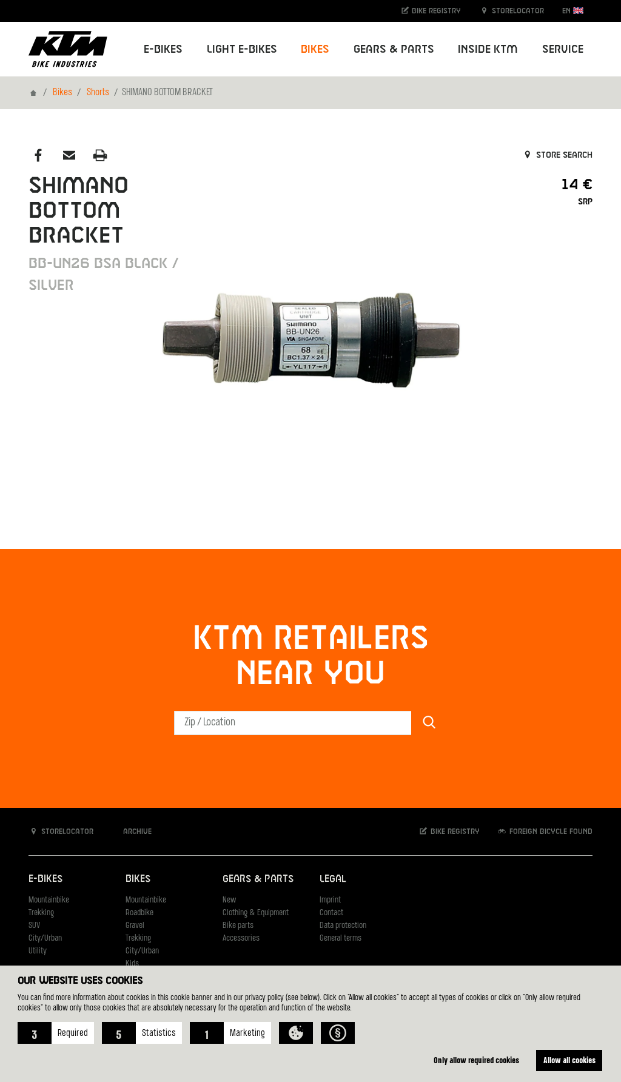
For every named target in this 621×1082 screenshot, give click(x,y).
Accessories (241, 938)
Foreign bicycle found (544, 831)
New (229, 900)
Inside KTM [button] (488, 49)
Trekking (41, 913)
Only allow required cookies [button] (476, 1060)
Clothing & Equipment (256, 913)
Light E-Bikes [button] (242, 49)
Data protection (343, 925)
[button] (56, 1033)
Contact (331, 913)
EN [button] (572, 10)
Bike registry (431, 10)
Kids (132, 964)
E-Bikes (45, 879)
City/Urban (45, 938)
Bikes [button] (315, 49)
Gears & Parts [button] (394, 49)
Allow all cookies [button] (569, 1060)
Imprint (330, 900)
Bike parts (238, 925)
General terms (340, 938)
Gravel (135, 925)
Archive (131, 831)
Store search (557, 155)
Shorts (98, 93)
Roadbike (139, 913)
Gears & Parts (258, 879)
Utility (38, 951)
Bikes (62, 93)
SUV (34, 925)
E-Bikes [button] (163, 49)
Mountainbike (49, 900)
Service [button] (562, 49)
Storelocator (511, 10)
